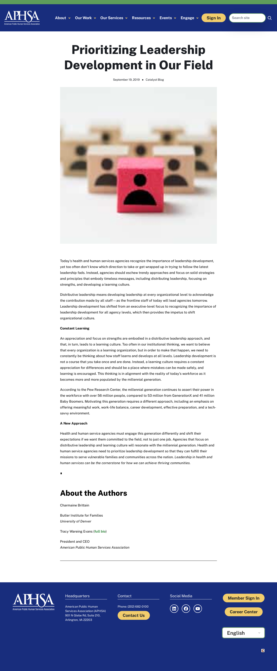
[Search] (269, 18)
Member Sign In (244, 598)
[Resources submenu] (154, 18)
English (236, 633)
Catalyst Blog (155, 79)
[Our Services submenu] (126, 18)
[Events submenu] (175, 18)
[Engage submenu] (197, 18)
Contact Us (134, 615)
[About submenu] (69, 18)
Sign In (214, 17)
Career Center (244, 611)
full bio (100, 531)
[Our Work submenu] (95, 18)
